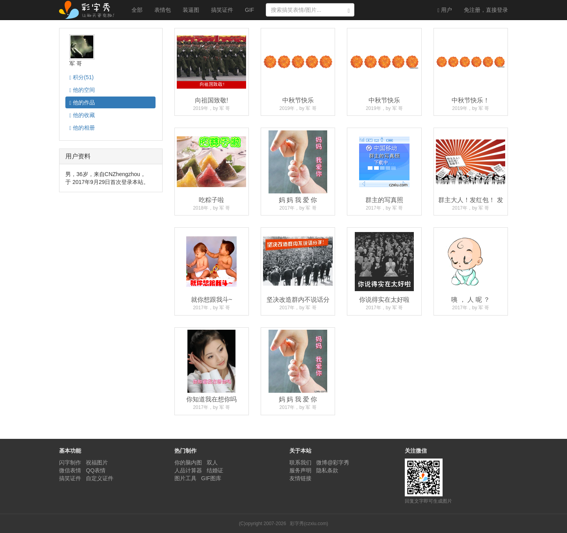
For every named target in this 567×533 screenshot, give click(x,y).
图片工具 (185, 478)
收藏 (82, 115)
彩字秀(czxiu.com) (309, 523)
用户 (444, 10)
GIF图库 (211, 478)
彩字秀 (89, 10)
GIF (249, 10)
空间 (82, 90)
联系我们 (300, 462)
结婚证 (215, 470)
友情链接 (300, 478)
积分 (81, 77)
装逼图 (191, 10)
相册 (82, 127)
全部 (137, 10)
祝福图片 (97, 462)
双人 (212, 462)
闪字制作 (70, 462)
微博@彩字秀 (332, 462)
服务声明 (300, 470)
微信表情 (70, 470)
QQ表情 (96, 470)
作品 (82, 102)
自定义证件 (99, 478)
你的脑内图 (188, 462)
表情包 (162, 10)
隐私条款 (327, 470)
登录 (486, 10)
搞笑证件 (222, 10)
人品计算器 (188, 470)
